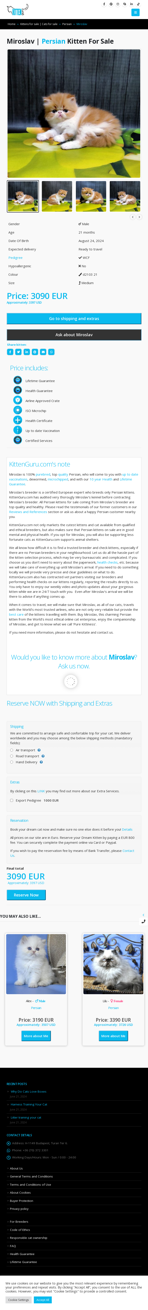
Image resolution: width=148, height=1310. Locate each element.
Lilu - (113, 1001)
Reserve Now (26, 895)
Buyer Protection (21, 1201)
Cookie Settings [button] (18, 1300)
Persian (67, 24)
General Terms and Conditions (31, 1176)
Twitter (18, 351)
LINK (41, 791)
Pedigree (15, 257)
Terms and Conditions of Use (30, 1185)
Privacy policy (19, 1209)
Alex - (35, 1001)
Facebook (10, 351)
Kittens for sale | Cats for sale (39, 24)
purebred (43, 474)
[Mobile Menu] (135, 12)
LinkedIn (26, 351)
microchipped (58, 479)
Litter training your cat (26, 1117)
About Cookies (20, 1193)
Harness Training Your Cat (29, 1104)
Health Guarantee (22, 1254)
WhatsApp (51, 351)
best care (16, 614)
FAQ (13, 1246)
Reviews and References (28, 512)
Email (43, 351)
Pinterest (34, 351)
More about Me (36, 1036)
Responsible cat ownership (28, 1238)
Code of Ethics (20, 1230)
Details (127, 829)
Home (11, 24)
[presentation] (143, 914)
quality (63, 474)
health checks (107, 562)
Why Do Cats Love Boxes (28, 1091)
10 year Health (101, 479)
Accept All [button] (43, 1300)
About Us (16, 1168)
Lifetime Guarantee (23, 1262)
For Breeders (19, 1222)
